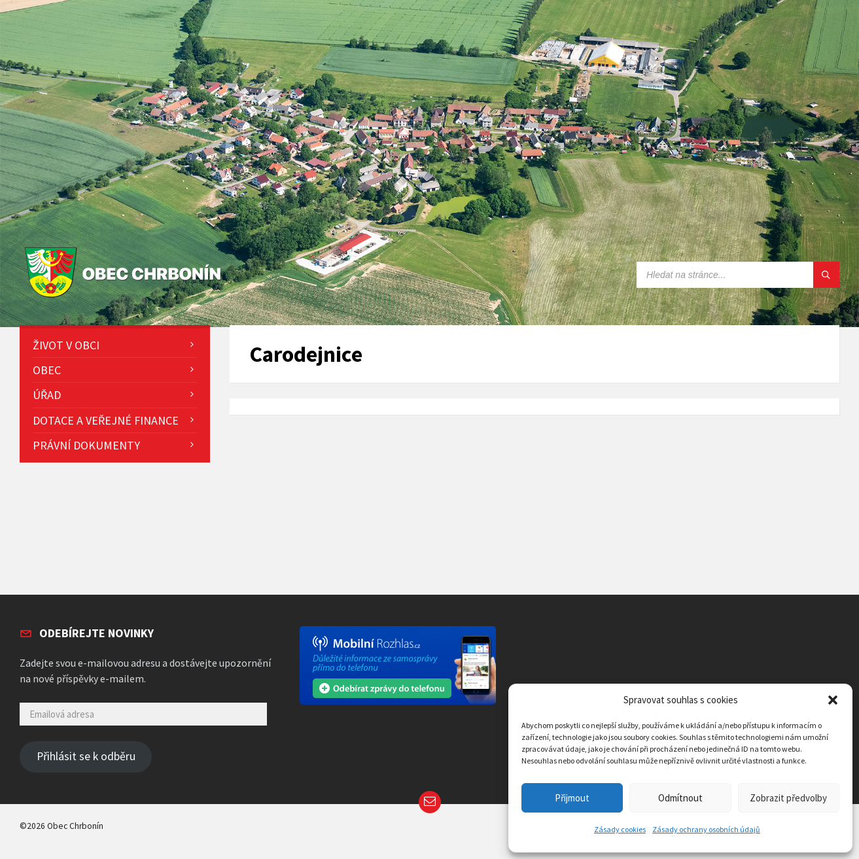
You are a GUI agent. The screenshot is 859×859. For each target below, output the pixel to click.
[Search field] (738, 275)
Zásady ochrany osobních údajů (706, 829)
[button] (832, 700)
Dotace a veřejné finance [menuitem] (106, 420)
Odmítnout (680, 798)
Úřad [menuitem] (47, 394)
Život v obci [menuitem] (66, 345)
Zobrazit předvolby (788, 798)
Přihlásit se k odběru (86, 756)
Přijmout (572, 798)
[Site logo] (126, 298)
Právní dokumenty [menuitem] (86, 445)
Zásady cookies (620, 829)
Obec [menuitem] (47, 369)
